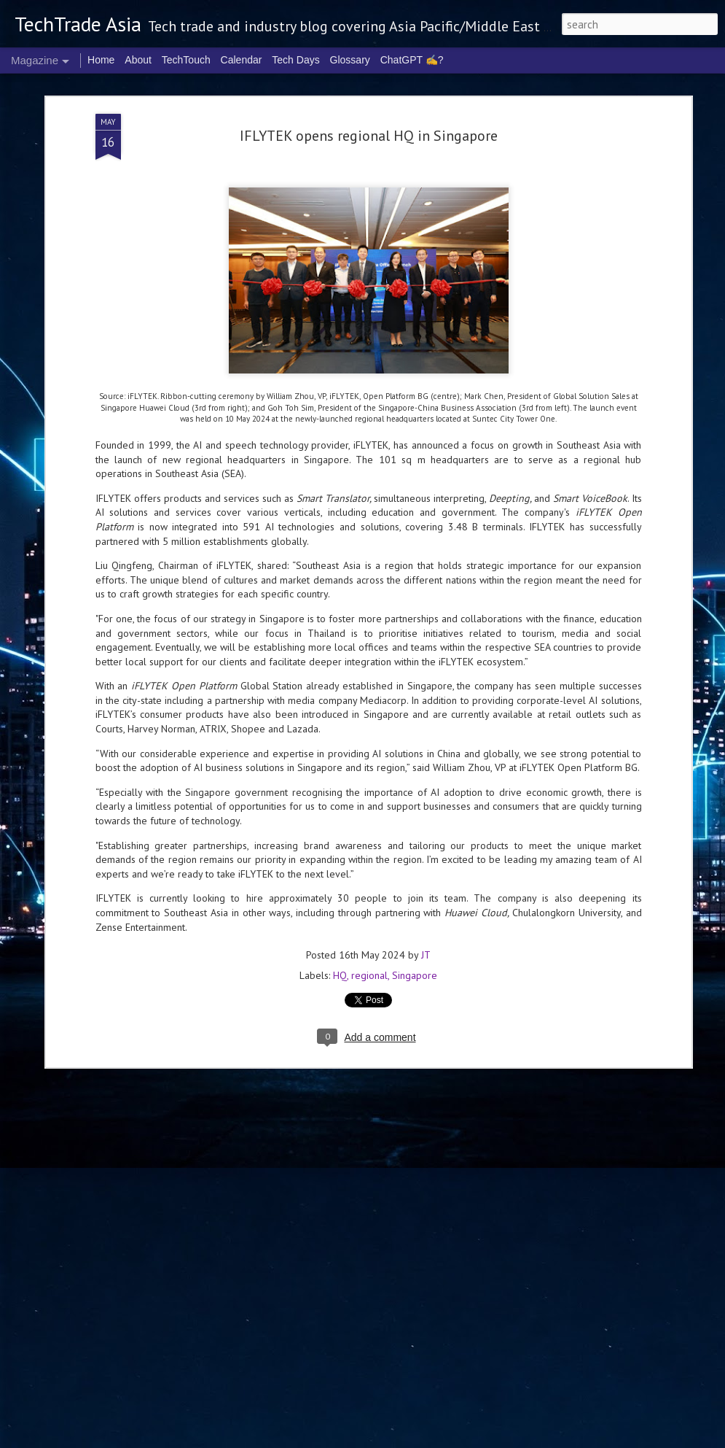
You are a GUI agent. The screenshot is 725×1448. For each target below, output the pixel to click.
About (138, 60)
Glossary (350, 60)
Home (100, 60)
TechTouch (186, 60)
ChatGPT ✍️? (412, 60)
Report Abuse (595, 1439)
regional (369, 965)
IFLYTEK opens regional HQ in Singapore (369, 125)
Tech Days (295, 60)
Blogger (556, 1439)
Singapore (414, 965)
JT (426, 945)
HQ (340, 965)
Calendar (241, 60)
